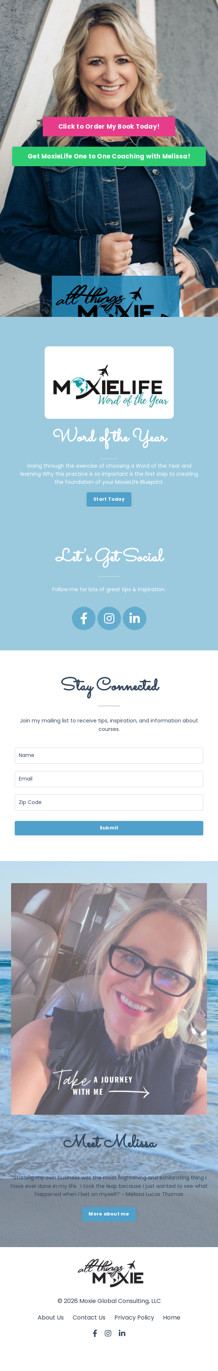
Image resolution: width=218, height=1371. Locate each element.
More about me (109, 1214)
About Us (51, 1317)
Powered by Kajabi (109, 1359)
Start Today (109, 499)
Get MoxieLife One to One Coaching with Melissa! (109, 156)
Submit (109, 828)
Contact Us (89, 1317)
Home (171, 1317)
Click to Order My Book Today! (109, 126)
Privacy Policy (134, 1317)
